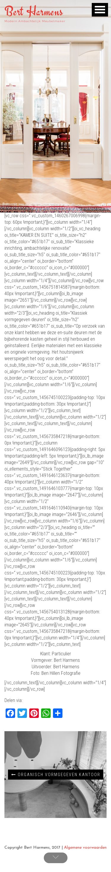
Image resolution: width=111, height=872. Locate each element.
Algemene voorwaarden (85, 847)
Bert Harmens (33, 11)
